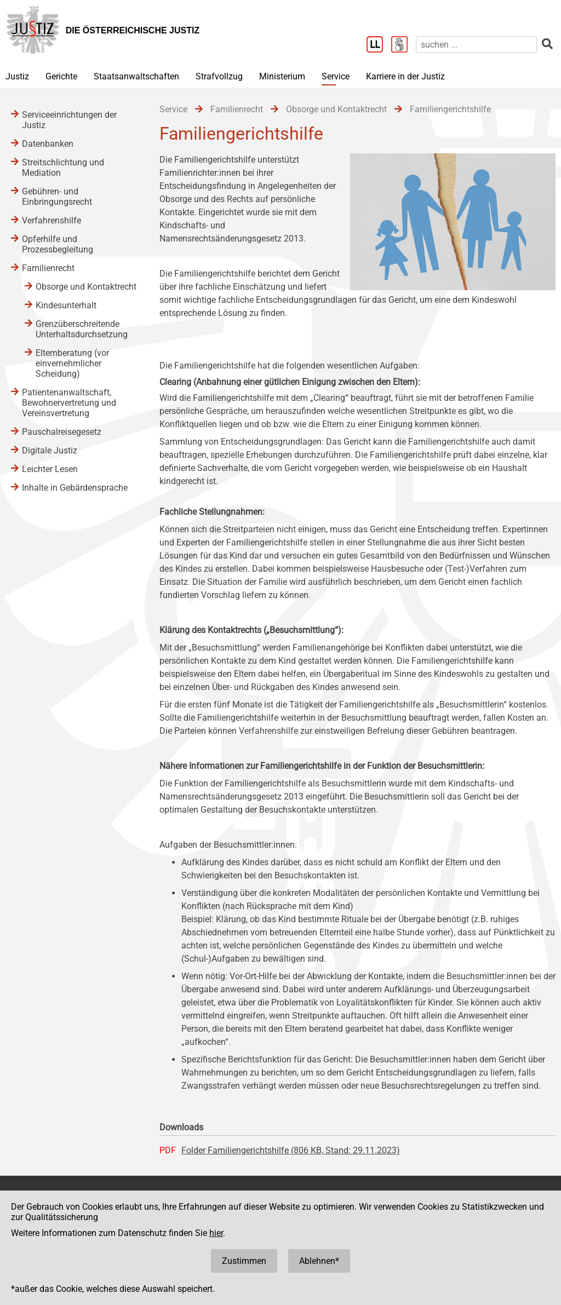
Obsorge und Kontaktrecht (86, 286)
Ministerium (282, 76)
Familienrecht (48, 268)
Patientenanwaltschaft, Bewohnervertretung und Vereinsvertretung (69, 402)
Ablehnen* (319, 1261)
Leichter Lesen (50, 469)
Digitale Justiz (49, 450)
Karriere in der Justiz (405, 76)
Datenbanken (47, 144)
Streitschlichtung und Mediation (63, 167)
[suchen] (476, 44)
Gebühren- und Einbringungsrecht (57, 196)
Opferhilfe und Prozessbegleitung (57, 244)
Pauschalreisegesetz (61, 432)
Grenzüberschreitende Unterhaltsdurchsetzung (82, 329)
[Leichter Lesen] (379, 45)
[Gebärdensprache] (403, 45)
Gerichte (61, 76)
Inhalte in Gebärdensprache (75, 487)
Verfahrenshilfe (51, 220)
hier (216, 1233)
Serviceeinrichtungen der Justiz (69, 120)
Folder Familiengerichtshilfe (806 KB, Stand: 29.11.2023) (290, 1150)
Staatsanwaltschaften (136, 76)
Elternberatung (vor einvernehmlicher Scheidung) (72, 363)
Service (336, 76)
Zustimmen (244, 1261)
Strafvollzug (219, 76)
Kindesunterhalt (66, 305)
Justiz (17, 76)
